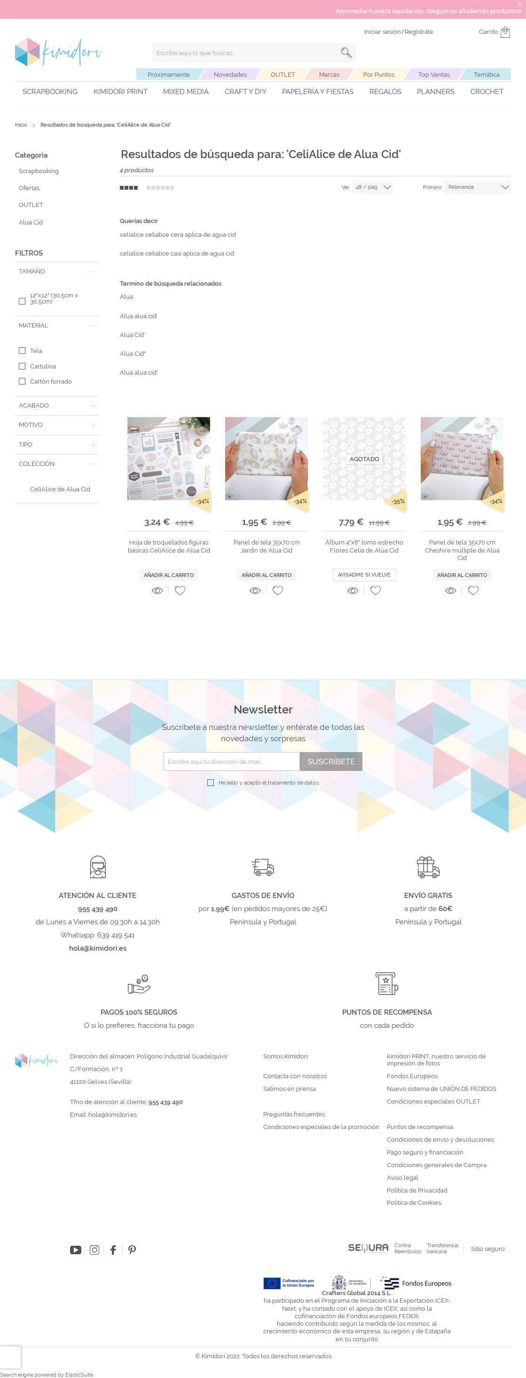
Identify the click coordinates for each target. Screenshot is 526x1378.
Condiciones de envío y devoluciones (440, 1140)
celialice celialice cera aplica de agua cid (178, 234)
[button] (180, 590)
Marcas (329, 74)
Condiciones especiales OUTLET (433, 1101)
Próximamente (169, 74)
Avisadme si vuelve (364, 575)
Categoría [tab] (31, 155)
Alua (126, 296)
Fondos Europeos (412, 1076)
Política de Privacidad (417, 1190)
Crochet (487, 92)
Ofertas (29, 188)
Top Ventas (434, 74)
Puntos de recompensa (420, 1127)
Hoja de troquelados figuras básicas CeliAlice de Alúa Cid (169, 546)
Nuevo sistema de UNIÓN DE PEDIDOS (441, 1089)
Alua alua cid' (139, 372)
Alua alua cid (138, 316)
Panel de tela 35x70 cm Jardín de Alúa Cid (267, 546)
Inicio (22, 125)
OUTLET (283, 74)
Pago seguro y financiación (425, 1152)
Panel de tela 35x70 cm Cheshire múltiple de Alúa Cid (462, 550)
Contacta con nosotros (295, 1076)
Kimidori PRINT (121, 92)
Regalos (385, 92)
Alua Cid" (133, 353)
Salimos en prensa (289, 1089)
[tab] (57, 271)
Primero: (433, 187)
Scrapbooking (50, 92)
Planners (436, 92)
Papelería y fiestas (317, 92)
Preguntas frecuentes (294, 1114)
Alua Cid (31, 222)
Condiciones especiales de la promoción (322, 1127)
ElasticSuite (79, 1375)
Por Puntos (378, 74)
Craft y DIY (246, 92)
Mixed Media (186, 92)
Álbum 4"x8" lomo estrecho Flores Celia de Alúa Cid (364, 546)
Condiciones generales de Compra (437, 1165)
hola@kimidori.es (112, 1114)
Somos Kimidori (285, 1056)
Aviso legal (402, 1178)
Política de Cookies (414, 1203)
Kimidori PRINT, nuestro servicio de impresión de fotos (436, 1060)
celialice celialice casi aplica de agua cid (177, 253)
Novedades (230, 74)
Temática (487, 74)
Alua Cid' (132, 334)
